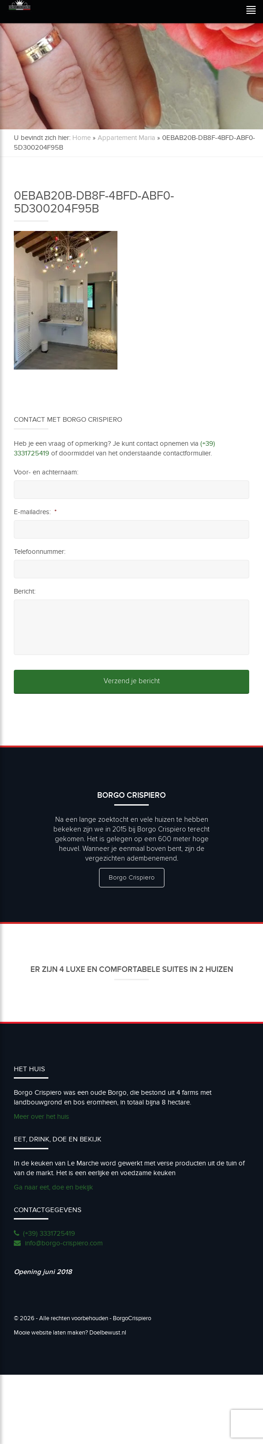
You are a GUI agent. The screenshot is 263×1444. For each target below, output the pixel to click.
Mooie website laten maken (49, 1332)
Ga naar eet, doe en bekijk (53, 1187)
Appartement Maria (126, 137)
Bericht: (24, 591)
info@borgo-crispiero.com (64, 1243)
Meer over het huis (41, 1116)
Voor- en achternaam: (46, 472)
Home (81, 137)
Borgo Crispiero (132, 877)
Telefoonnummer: (39, 551)
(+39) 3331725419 (49, 1233)
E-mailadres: (35, 512)
